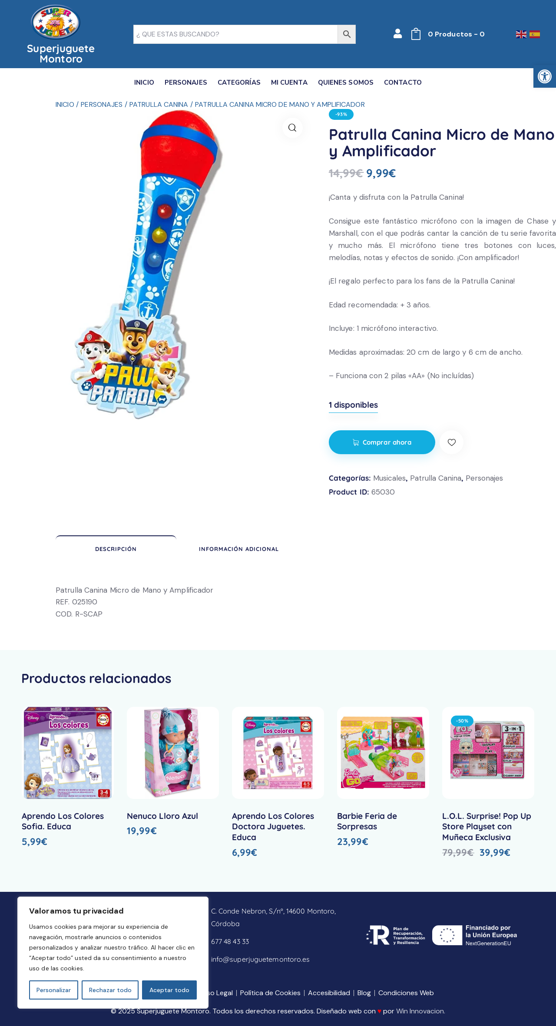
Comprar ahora (387, 442)
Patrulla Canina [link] (159, 104)
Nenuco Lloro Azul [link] (162, 816)
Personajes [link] (101, 104)
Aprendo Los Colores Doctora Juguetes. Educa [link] (273, 826)
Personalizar (53, 990)
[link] (544, 76)
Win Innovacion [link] (420, 1011)
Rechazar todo (110, 990)
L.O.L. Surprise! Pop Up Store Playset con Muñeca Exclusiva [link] (486, 826)
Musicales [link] (389, 478)
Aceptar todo (169, 990)
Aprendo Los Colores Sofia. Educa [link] (63, 821)
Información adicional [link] (239, 548)
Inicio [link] (65, 104)
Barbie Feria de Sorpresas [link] (367, 821)
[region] (112, 953)
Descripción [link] (116, 548)
